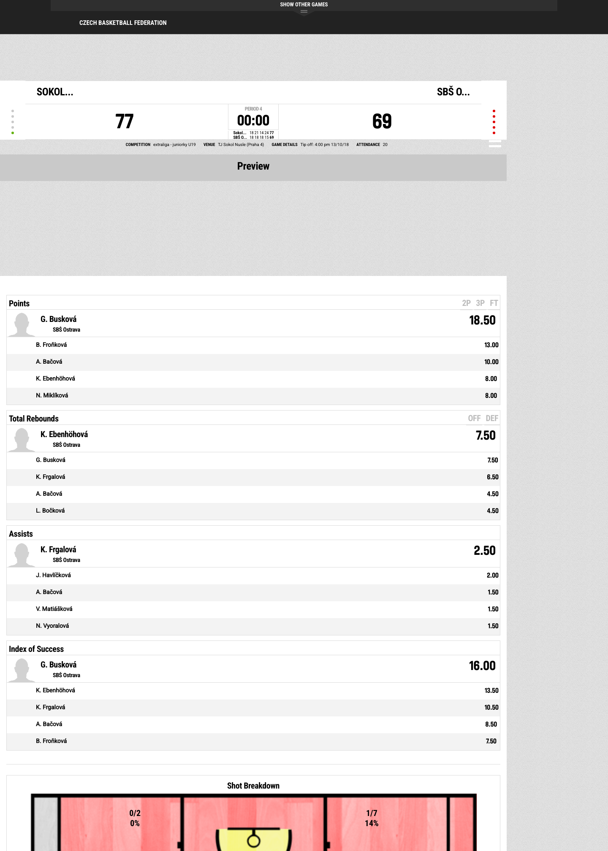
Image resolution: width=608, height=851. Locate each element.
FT (494, 303)
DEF (492, 418)
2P (466, 303)
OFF (474, 418)
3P (480, 303)
